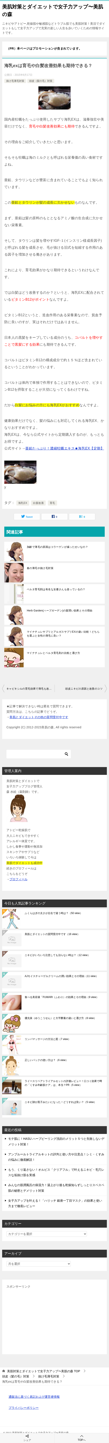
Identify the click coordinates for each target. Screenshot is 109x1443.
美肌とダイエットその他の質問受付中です (38, 717)
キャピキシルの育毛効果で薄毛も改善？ (30, 688)
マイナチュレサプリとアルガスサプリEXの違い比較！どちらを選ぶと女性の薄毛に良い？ (63, 633)
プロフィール (18, 879)
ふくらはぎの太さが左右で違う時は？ (53, 913)
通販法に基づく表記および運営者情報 (34, 1396)
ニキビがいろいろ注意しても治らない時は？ (57, 955)
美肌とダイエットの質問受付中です (52, 934)
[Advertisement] (54, 1319)
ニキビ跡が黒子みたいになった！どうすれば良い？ (60, 1102)
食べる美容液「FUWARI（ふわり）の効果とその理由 (62, 997)
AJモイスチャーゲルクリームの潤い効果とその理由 (61, 976)
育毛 (52, 503)
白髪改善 (38, 503)
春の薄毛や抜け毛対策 (40, 568)
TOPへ (82, 1437)
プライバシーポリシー (24, 1407)
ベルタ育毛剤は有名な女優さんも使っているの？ (56, 589)
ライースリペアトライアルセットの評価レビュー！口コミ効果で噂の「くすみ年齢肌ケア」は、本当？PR (63, 1083)
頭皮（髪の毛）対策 (40, 80)
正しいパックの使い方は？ (46, 1060)
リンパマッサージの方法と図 (48, 1039)
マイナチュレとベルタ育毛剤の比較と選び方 (53, 653)
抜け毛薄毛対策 (15, 80)
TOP (43, 1371)
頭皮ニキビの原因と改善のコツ (84, 688)
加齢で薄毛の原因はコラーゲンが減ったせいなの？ (57, 546)
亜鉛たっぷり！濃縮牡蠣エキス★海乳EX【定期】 (64, 448)
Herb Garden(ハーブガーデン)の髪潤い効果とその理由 (59, 610)
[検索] (38, 754)
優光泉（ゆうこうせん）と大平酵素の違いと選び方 (60, 1018)
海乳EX (22, 503)
